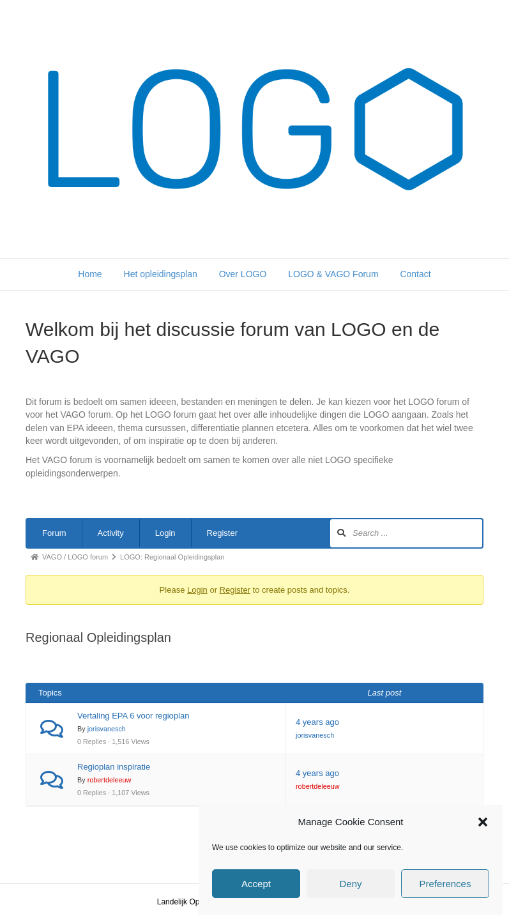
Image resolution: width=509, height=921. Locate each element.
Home (90, 274)
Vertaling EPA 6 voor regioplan (133, 715)
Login (165, 533)
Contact (415, 274)
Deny (350, 883)
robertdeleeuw (109, 780)
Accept (256, 883)
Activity (111, 533)
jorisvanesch (106, 729)
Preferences (445, 883)
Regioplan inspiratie (113, 767)
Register (222, 533)
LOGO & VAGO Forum (333, 274)
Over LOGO (243, 274)
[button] (482, 822)
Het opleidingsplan (160, 274)
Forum (54, 533)
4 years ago (317, 722)
